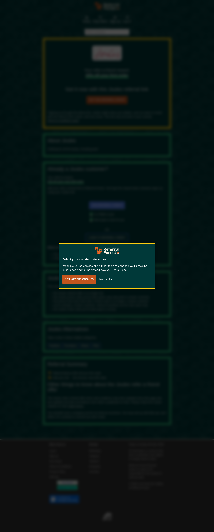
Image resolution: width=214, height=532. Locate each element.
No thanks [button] (105, 279)
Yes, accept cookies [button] (79, 279)
